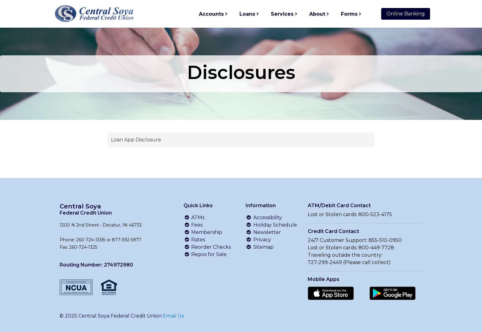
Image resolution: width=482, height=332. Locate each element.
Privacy (258, 240)
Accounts (211, 14)
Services (282, 14)
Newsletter (263, 232)
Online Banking (405, 14)
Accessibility (264, 217)
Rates (194, 240)
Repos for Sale (205, 254)
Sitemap (260, 247)
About (317, 14)
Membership (203, 232)
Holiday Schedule (271, 225)
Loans (247, 14)
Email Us (173, 316)
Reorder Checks (207, 247)
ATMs (194, 217)
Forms (349, 14)
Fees (193, 225)
